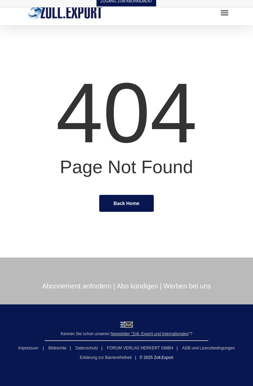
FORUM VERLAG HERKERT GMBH (140, 348)
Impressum (29, 348)
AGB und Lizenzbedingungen (208, 348)
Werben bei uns (187, 286)
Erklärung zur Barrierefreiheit (105, 357)
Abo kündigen (137, 286)
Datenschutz (87, 348)
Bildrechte (57, 348)
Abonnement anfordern (76, 286)
